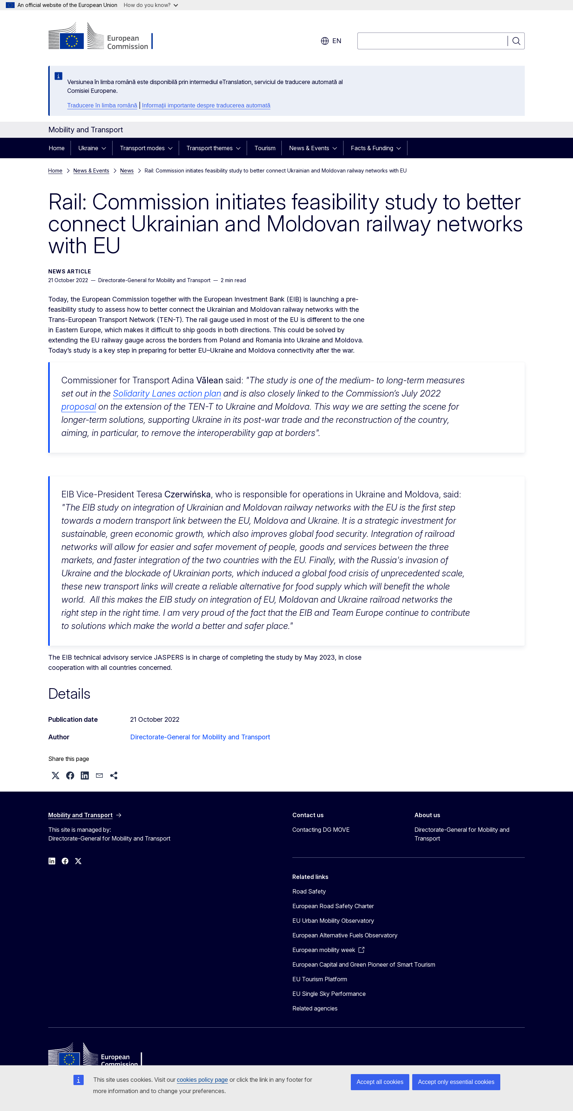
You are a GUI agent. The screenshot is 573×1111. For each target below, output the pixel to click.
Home (57, 148)
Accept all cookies (380, 1082)
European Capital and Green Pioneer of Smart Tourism (363, 967)
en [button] (330, 41)
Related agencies (315, 1011)
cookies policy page (202, 1080)
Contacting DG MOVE (321, 832)
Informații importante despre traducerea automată (206, 105)
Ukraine (88, 148)
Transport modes (142, 148)
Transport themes (209, 148)
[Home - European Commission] (107, 36)
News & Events (309, 148)
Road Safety (309, 894)
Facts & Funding (372, 148)
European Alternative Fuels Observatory (345, 938)
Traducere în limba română (102, 105)
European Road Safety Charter (333, 909)
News (127, 170)
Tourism (265, 148)
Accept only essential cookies (456, 1082)
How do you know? (151, 5)
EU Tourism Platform (319, 982)
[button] (55, 778)
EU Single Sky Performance (329, 996)
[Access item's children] (106, 148)
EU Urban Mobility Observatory (333, 923)
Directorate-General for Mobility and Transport (200, 737)
